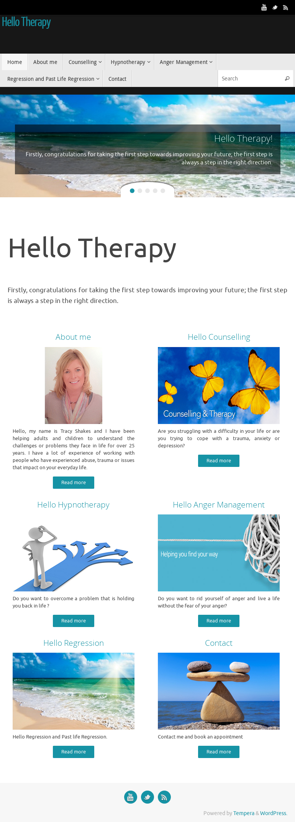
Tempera (243, 813)
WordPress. (273, 813)
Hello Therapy (26, 22)
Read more (73, 483)
